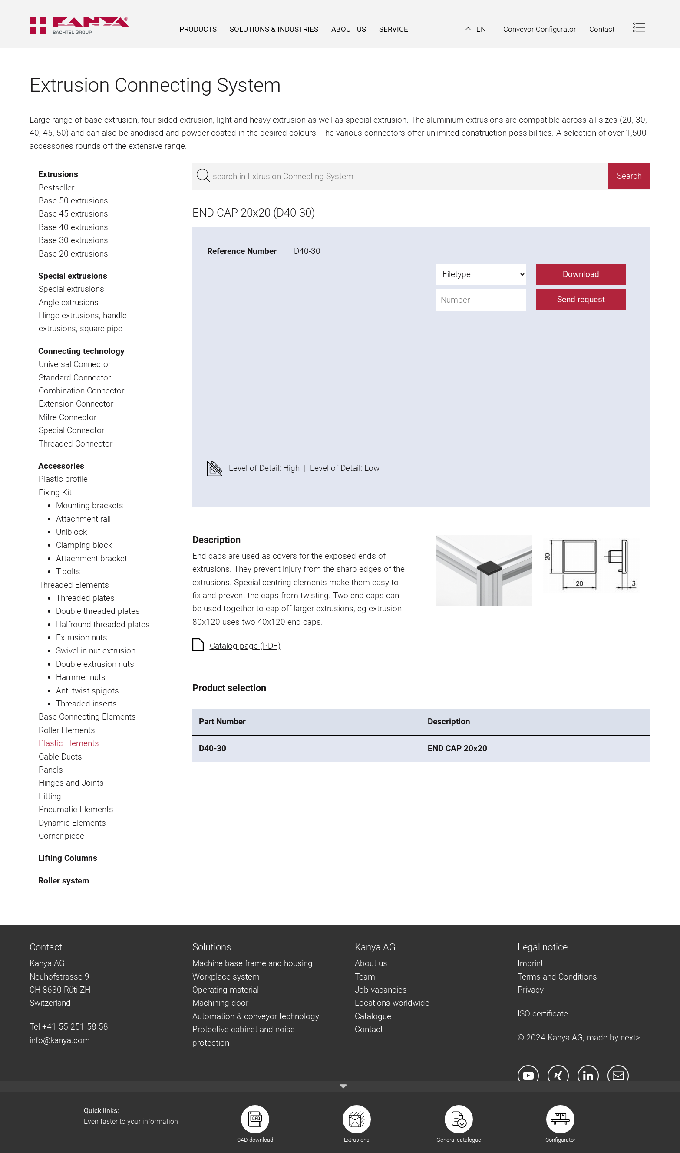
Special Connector (71, 430)
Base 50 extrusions (73, 201)
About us (371, 963)
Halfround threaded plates (103, 625)
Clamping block (84, 545)
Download (581, 274)
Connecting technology (81, 351)
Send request (581, 299)
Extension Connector (76, 404)
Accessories (61, 466)
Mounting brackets (89, 505)
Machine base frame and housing (252, 963)
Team (365, 977)
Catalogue (373, 1016)
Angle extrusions (69, 302)
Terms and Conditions (557, 977)
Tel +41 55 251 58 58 (69, 1027)
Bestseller (56, 188)
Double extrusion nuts (95, 664)
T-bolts (68, 571)
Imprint (530, 963)
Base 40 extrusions (73, 227)
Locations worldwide (392, 1003)
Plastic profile (63, 479)
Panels (51, 770)
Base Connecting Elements (87, 717)
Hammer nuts (81, 677)
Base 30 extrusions (73, 240)
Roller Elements (67, 730)
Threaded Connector (75, 444)
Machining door (220, 1003)
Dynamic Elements (72, 823)
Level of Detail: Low (345, 468)
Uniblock (71, 532)
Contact (369, 1029)
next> (630, 1038)
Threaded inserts (86, 704)
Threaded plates (85, 598)
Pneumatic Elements (76, 809)
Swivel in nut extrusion (95, 651)
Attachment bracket (91, 558)
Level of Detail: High (265, 468)
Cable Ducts (60, 757)
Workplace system (226, 977)
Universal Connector (75, 364)
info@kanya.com (60, 1040)
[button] (475, 29)
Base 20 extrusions (73, 254)
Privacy (531, 990)
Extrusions (58, 174)
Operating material (225, 990)
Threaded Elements (74, 585)
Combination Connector (81, 391)
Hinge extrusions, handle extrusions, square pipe (83, 321)
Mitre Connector (67, 417)
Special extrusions (72, 276)
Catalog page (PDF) (245, 646)
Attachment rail (83, 519)
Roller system (63, 881)
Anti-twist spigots (87, 691)
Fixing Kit (55, 492)
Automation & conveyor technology (255, 1016)
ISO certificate (543, 1014)
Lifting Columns (67, 858)
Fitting (50, 796)
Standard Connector (75, 378)
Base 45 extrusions (73, 214)
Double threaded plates (98, 611)
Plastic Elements (69, 743)
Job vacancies (381, 990)
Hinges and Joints (71, 783)
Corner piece (61, 836)
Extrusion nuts (81, 638)
